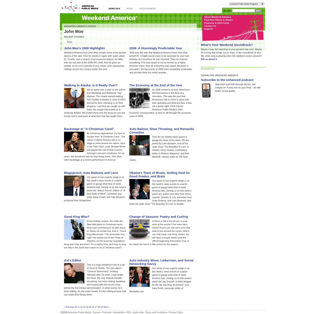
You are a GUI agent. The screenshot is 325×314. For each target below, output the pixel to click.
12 (81, 307)
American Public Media (79, 312)
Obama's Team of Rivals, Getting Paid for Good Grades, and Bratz (159, 174)
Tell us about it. (209, 59)
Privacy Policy (176, 312)
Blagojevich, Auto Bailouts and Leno (91, 172)
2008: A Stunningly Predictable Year (155, 48)
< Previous (69, 307)
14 (87, 307)
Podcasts (107, 312)
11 (78, 307)
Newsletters (119, 312)
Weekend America (109, 18)
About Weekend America (217, 17)
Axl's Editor (72, 260)
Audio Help (138, 312)
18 (99, 307)
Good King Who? (76, 216)
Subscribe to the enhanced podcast (227, 80)
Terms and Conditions (156, 312)
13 (84, 307)
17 (96, 307)
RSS (69, 42)
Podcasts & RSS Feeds (216, 23)
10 (75, 307)
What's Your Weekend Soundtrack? (227, 45)
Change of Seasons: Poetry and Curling (158, 216)
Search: (228, 10)
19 (101, 307)
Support (208, 29)
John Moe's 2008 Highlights (84, 48)
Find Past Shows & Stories (218, 20)
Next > (106, 307)
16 (93, 307)
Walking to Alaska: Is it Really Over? (91, 85)
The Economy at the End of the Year (155, 85)
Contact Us (210, 26)
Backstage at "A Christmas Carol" (89, 129)
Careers (97, 312)
